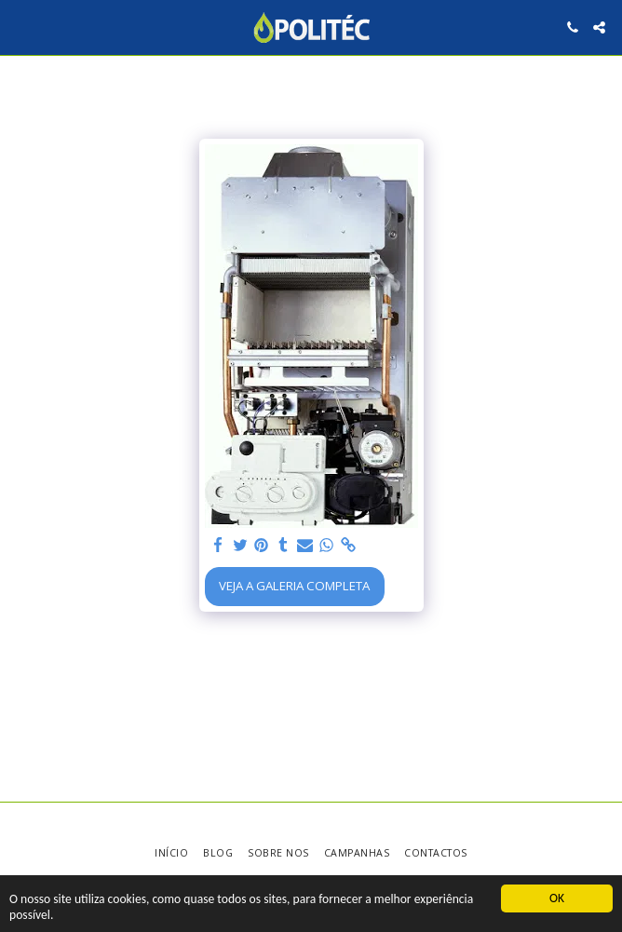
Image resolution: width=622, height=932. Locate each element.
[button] (20, 26)
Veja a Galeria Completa (294, 585)
